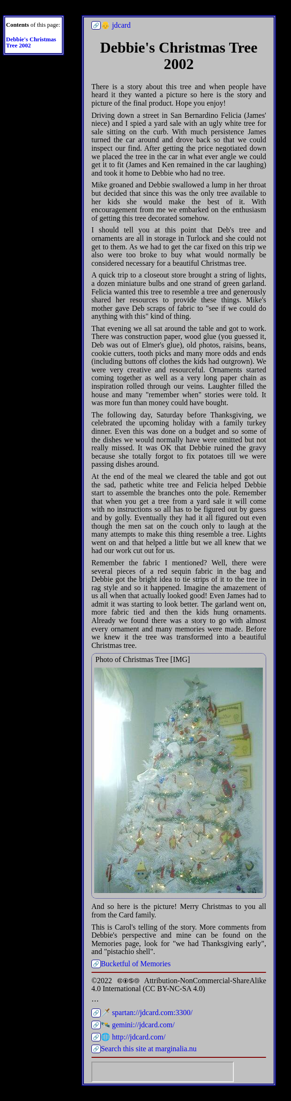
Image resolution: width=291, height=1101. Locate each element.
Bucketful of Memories (136, 964)
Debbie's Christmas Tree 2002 (31, 43)
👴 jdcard (116, 25)
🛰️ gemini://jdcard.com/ (138, 1025)
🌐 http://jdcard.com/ (133, 1037)
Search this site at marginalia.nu (149, 1049)
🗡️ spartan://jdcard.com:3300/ (147, 1012)
